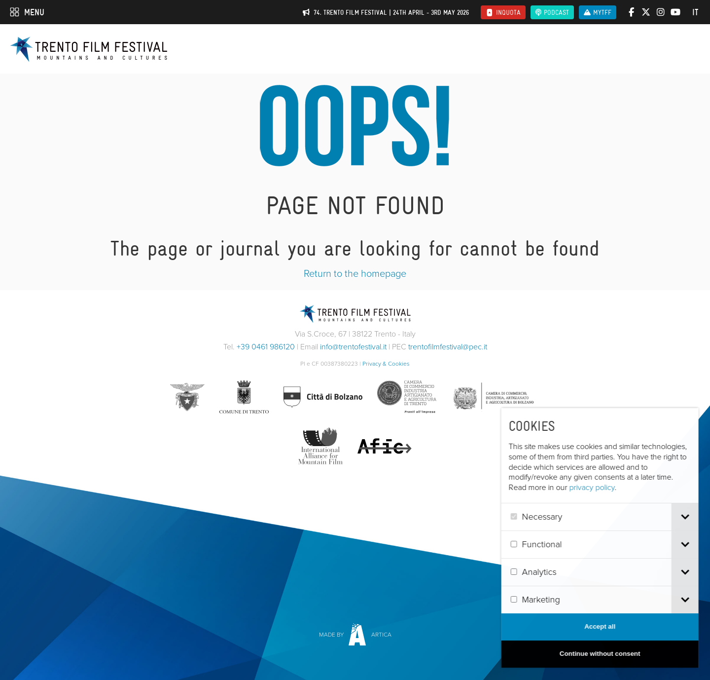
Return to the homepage (355, 273)
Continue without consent (610, 653)
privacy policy (602, 487)
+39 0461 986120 (266, 346)
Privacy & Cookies (386, 363)
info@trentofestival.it (353, 346)
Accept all (610, 626)
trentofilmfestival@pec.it (447, 346)
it (695, 12)
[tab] (695, 516)
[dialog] (610, 538)
